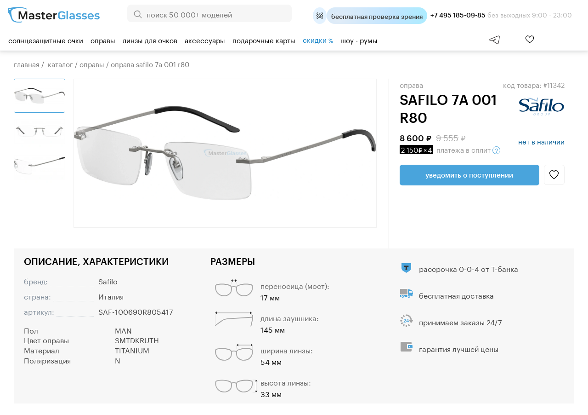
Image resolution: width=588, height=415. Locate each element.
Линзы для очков (150, 39)
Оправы (102, 39)
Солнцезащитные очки (45, 39)
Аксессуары (205, 39)
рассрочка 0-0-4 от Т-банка (468, 268)
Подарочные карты (263, 39)
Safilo (108, 280)
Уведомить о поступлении (469, 175)
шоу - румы (359, 39)
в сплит (450, 149)
